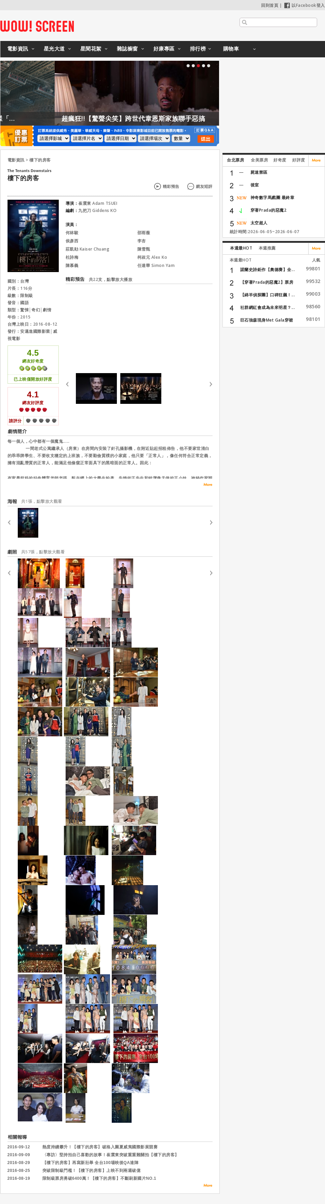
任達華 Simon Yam (156, 265)
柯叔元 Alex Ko (152, 257)
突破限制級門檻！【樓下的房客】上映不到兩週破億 (91, 1170)
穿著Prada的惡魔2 (268, 210)
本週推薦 (267, 248)
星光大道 (54, 48)
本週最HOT (241, 248)
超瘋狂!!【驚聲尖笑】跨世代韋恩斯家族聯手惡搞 (161, 118)
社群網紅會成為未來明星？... (267, 307)
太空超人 (259, 223)
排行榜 (198, 48)
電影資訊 (17, 48)
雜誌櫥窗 (127, 48)
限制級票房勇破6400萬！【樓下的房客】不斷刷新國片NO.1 (99, 1178)
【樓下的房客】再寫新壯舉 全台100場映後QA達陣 (90, 1162)
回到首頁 (269, 5)
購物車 (231, 48)
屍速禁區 (259, 172)
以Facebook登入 (304, 5)
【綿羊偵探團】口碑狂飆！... (267, 295)
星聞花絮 (90, 48)
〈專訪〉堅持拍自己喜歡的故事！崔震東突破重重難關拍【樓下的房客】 (110, 1154)
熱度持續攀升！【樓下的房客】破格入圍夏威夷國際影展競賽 (100, 1147)
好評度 (298, 160)
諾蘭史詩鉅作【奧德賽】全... (267, 269)
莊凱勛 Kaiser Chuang (88, 249)
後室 (254, 185)
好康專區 (164, 48)
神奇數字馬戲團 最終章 (272, 197)
